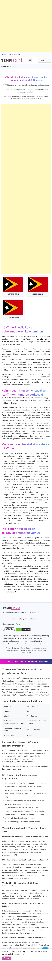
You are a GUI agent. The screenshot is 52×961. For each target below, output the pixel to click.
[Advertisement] (26, 26)
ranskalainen (12, 638)
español (16, 644)
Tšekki (17, 636)
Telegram (23, 619)
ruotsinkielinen (25, 644)
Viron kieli (44, 636)
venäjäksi (39, 641)
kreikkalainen (22, 638)
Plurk (18, 624)
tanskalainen (25, 636)
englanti (5, 636)
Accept (6, 958)
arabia (11, 636)
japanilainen (7, 641)
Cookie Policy (20, 954)
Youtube (15, 619)
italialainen (38, 638)
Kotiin (4, 54)
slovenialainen (7, 644)
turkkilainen (36, 644)
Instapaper (33, 619)
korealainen (16, 641)
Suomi (5, 638)
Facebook (6, 619)
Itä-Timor (8, 448)
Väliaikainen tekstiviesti (21, 613)
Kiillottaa (24, 641)
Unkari (31, 638)
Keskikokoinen (8, 624)
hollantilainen (35, 636)
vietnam (43, 644)
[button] (30, 60)
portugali (32, 641)
